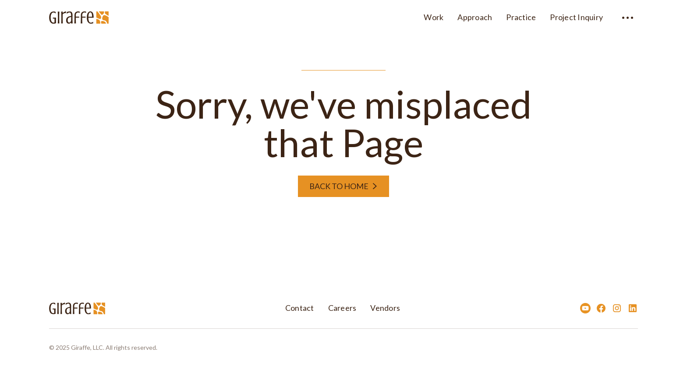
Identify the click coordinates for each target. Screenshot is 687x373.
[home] (79, 16)
